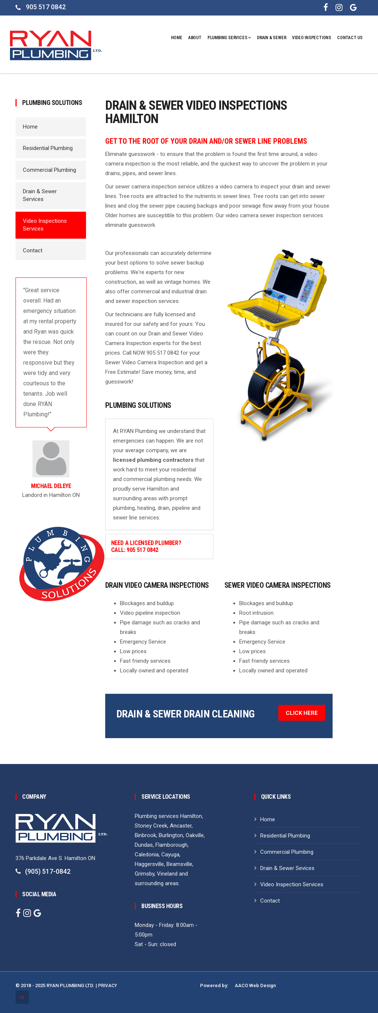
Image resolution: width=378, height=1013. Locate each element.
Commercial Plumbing (49, 170)
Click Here (302, 713)
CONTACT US (349, 37)
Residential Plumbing (48, 148)
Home (176, 37)
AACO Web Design (255, 985)
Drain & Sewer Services (40, 195)
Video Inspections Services (45, 225)
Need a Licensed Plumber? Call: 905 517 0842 (146, 546)
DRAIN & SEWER (271, 37)
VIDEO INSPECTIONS (311, 37)
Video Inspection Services (291, 884)
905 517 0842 (46, 7)
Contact (32, 250)
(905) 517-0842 (48, 871)
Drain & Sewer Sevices (287, 868)
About (195, 37)
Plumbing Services (229, 37)
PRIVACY (107, 985)
